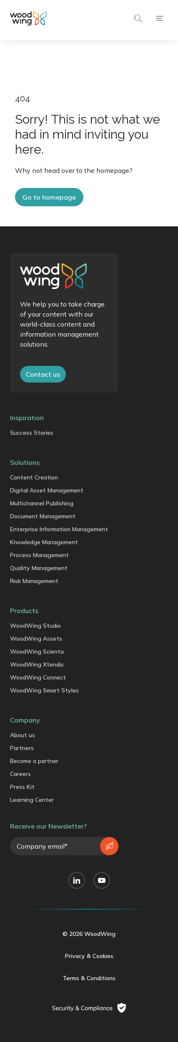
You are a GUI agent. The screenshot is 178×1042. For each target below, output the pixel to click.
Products (24, 610)
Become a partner (34, 761)
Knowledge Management (44, 542)
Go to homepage (49, 197)
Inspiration (27, 417)
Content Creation (34, 477)
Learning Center (32, 800)
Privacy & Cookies (89, 956)
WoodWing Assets (36, 638)
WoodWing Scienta (37, 651)
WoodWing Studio (35, 625)
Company (25, 720)
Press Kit (22, 787)
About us (22, 735)
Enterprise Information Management (59, 529)
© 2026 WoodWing (89, 934)
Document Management (42, 516)
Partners (22, 748)
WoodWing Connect (38, 677)
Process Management (39, 555)
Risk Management (34, 581)
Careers (20, 774)
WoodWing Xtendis (37, 664)
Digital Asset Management (46, 490)
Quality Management (39, 568)
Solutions (25, 462)
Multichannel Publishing (41, 503)
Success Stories (31, 432)
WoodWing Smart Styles (44, 690)
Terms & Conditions (89, 978)
